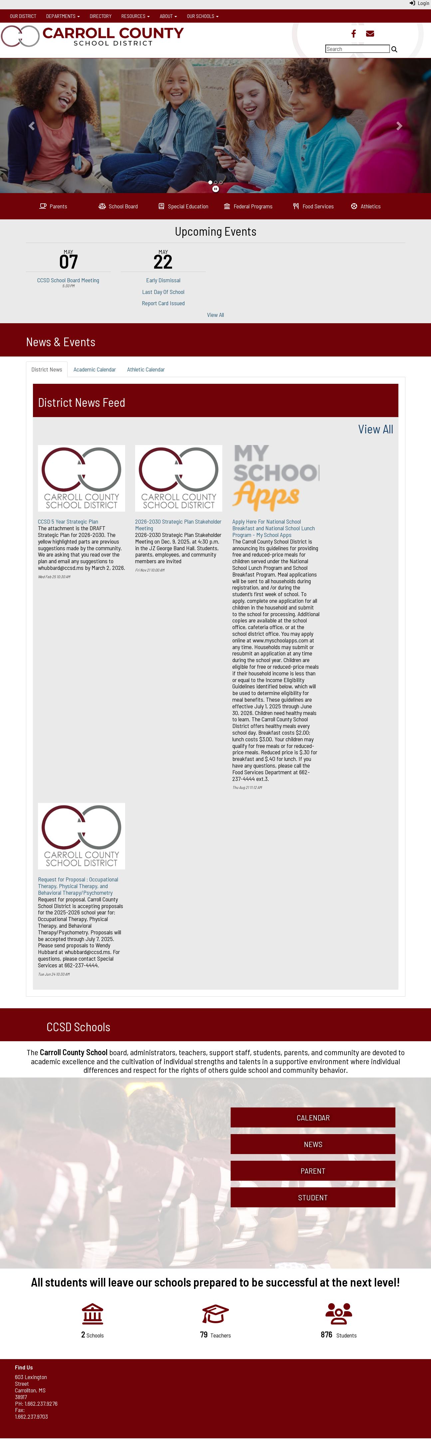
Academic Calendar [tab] (95, 369)
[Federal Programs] (248, 206)
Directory (100, 16)
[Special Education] (183, 206)
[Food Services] (313, 206)
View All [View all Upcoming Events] (215, 314)
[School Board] (118, 206)
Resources (135, 16)
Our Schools (203, 16)
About (168, 16)
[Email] (370, 34)
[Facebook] (353, 34)
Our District (23, 16)
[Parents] (53, 206)
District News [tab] (46, 369)
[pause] (215, 189)
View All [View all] (375, 428)
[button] (32, 125)
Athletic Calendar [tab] (146, 369)
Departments (63, 16)
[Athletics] (365, 206)
